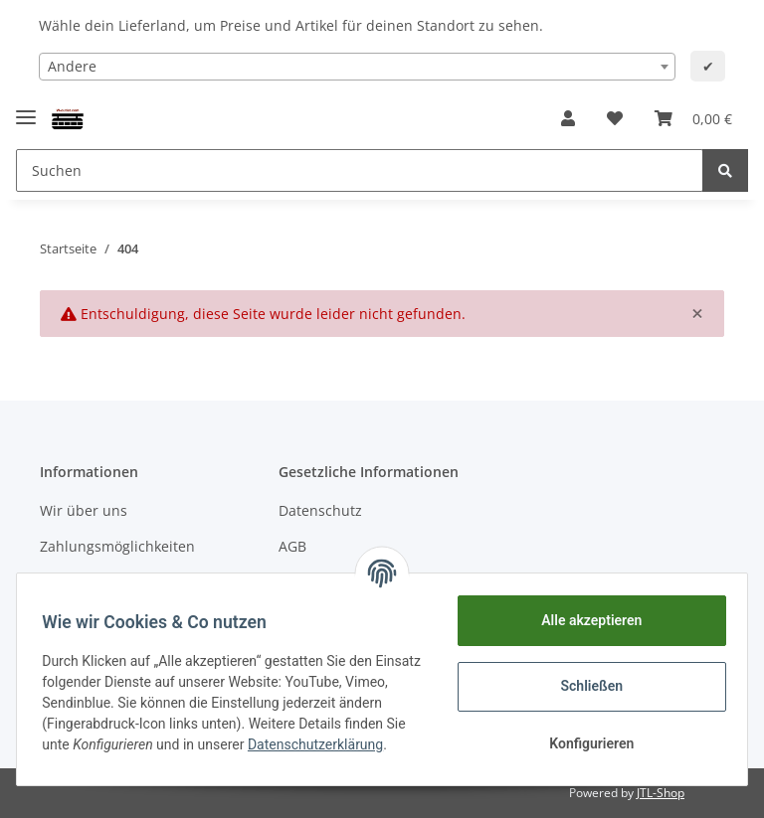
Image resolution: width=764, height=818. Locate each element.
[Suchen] (359, 170)
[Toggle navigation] (26, 108)
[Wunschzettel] (615, 118)
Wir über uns (83, 510)
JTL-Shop (660, 792)
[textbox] (357, 67)
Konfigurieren (584, 743)
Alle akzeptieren (584, 620)
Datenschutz (320, 510)
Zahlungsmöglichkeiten (117, 546)
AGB (292, 546)
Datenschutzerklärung (116, 755)
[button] (568, 118)
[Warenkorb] (693, 118)
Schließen (585, 686)
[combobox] (357, 67)
